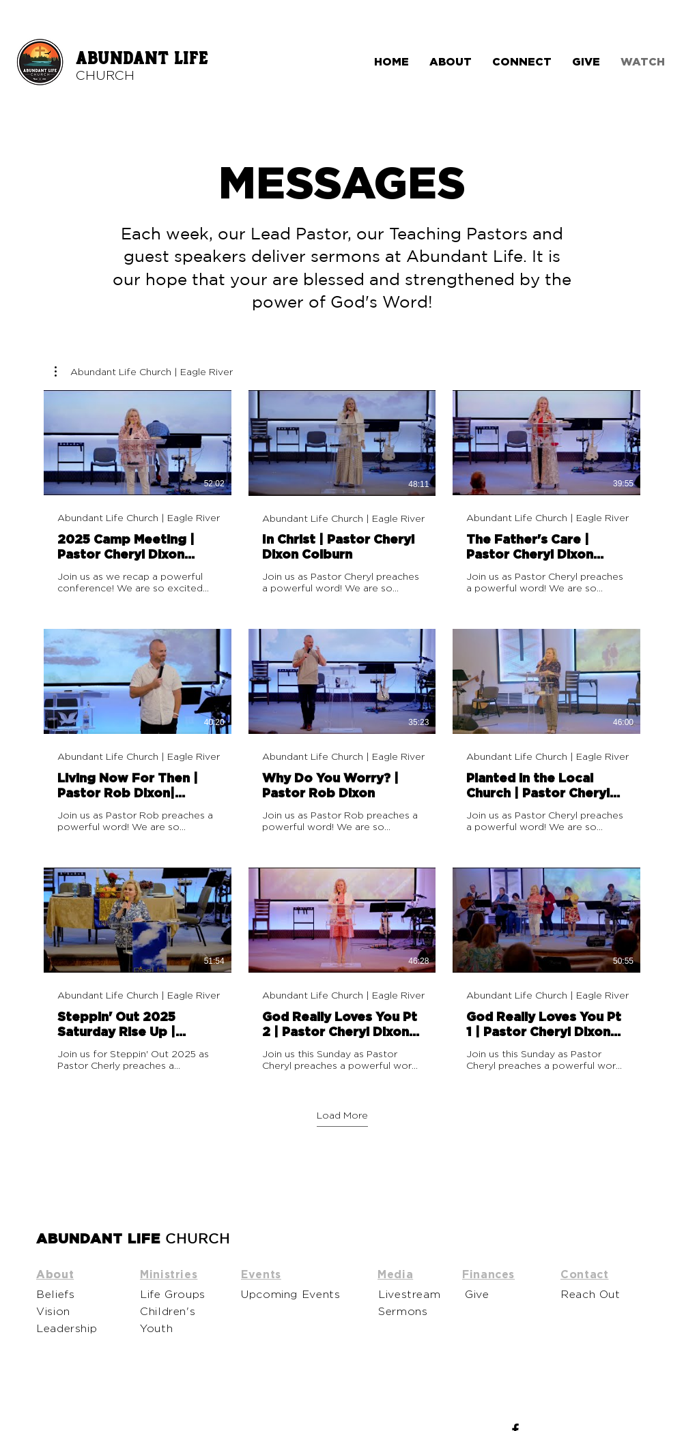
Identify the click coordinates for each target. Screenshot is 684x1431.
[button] (144, 371)
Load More (342, 1115)
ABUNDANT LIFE (142, 59)
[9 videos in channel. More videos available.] (342, 731)
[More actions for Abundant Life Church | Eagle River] (144, 371)
